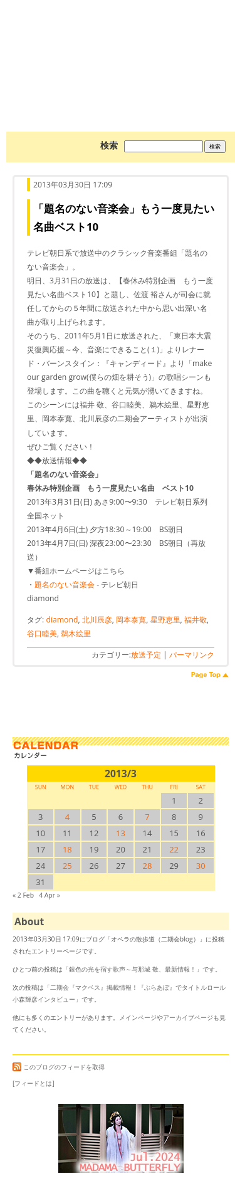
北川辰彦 (97, 619)
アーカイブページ (188, 1017)
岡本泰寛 (131, 619)
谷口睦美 (42, 633)
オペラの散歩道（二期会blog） (120, 47)
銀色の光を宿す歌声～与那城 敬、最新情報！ (132, 969)
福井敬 (195, 619)
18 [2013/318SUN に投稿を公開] (67, 849)
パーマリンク (191, 654)
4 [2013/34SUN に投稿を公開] (67, 816)
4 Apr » (49, 895)
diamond (62, 619)
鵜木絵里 (76, 633)
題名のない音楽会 (64, 584)
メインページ (138, 1017)
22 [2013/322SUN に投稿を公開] (174, 849)
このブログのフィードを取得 (59, 1066)
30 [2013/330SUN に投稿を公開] (201, 865)
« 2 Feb (23, 895)
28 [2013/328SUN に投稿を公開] (147, 865)
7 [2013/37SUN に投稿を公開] (147, 816)
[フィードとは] (34, 1083)
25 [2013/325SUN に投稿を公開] (67, 865)
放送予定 (146, 654)
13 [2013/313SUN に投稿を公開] (120, 833)
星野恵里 (165, 619)
